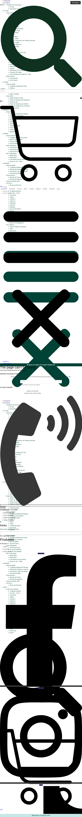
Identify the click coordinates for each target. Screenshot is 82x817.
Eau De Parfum (14, 543)
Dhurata (52, 189)
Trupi (25, 189)
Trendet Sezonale (15, 525)
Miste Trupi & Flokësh (16, 539)
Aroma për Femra (15, 547)
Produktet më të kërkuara (14, 5)
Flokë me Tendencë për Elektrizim (20, 100)
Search (2, 4)
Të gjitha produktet (15, 191)
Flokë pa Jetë (14, 102)
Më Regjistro (75, 2)
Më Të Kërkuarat (11, 553)
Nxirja (11, 521)
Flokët (31, 189)
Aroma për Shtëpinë (15, 551)
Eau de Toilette (14, 541)
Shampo (12, 88)
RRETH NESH (7, 193)
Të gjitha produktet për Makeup (19, 514)
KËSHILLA (6, 191)
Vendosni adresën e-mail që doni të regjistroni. (30, 384)
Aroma (45, 189)
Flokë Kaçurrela (14, 508)
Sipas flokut (10, 96)
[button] (41, 277)
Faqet (11, 523)
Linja (5, 187)
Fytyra (19, 189)
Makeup (38, 189)
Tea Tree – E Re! (15, 193)
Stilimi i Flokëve (14, 94)
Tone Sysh (13, 527)
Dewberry (7, 1)
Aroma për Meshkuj (15, 549)
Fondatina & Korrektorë (16, 516)
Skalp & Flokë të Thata (16, 98)
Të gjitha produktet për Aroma (18, 537)
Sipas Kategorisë (11, 545)
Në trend (6, 3)
